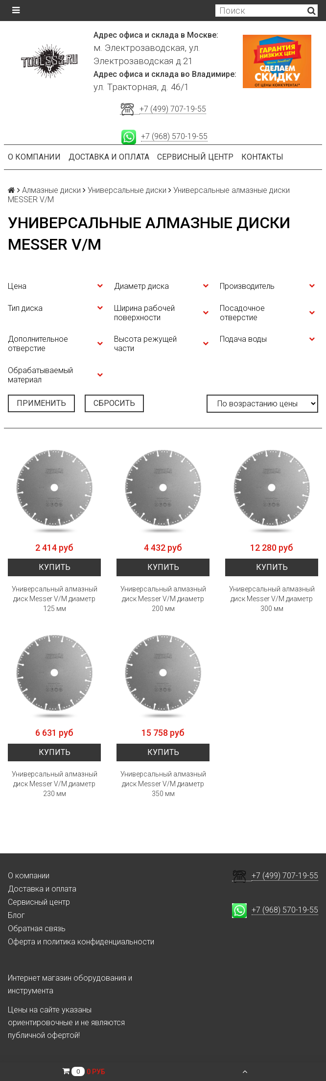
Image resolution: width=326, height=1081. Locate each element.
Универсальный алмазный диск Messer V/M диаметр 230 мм (54, 784)
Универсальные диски (127, 190)
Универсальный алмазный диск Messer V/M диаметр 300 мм (272, 598)
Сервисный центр (195, 157)
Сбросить (114, 403)
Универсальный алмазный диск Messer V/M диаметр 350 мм (163, 784)
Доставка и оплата (109, 157)
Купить (54, 567)
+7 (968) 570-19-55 (174, 136)
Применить (41, 403)
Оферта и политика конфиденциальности (81, 941)
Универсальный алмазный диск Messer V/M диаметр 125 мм (54, 598)
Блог (16, 915)
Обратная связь (37, 928)
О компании (34, 157)
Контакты (262, 157)
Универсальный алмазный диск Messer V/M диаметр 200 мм (163, 598)
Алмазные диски (51, 190)
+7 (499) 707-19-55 (173, 109)
